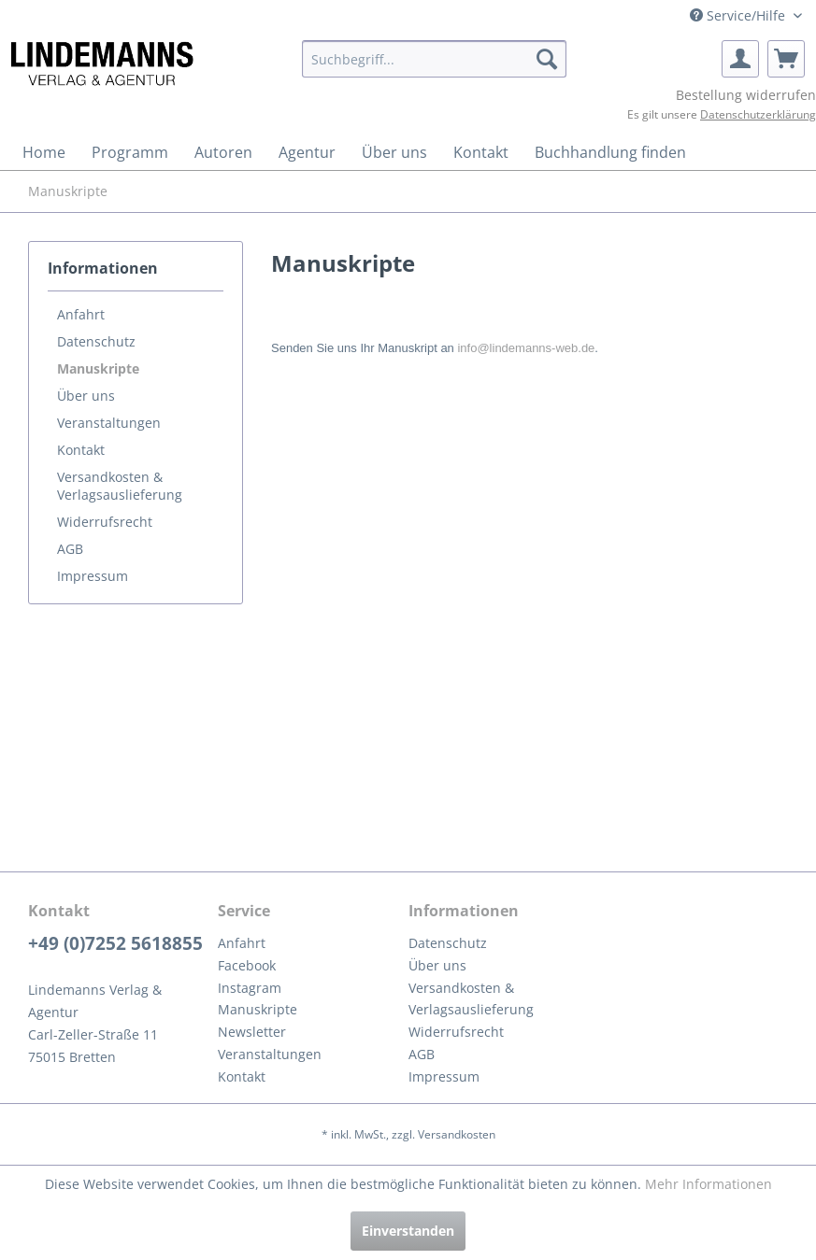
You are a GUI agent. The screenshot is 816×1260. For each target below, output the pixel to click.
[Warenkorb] (786, 59)
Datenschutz (96, 341)
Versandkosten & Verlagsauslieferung (119, 485)
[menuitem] (434, 59)
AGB (70, 549)
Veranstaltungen (109, 423)
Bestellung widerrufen (746, 95)
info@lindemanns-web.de (525, 348)
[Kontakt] (481, 152)
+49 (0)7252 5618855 (115, 943)
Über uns (86, 395)
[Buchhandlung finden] (610, 152)
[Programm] (130, 152)
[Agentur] (307, 152)
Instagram (249, 988)
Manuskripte (98, 368)
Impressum (92, 576)
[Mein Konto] (740, 59)
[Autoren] (223, 152)
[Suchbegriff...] (434, 59)
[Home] (44, 152)
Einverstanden (408, 1230)
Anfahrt (81, 314)
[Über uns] (394, 152)
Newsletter (252, 1032)
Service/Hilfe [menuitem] (739, 15)
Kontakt (81, 450)
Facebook (247, 965)
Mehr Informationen (708, 1184)
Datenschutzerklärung (758, 114)
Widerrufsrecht (104, 522)
